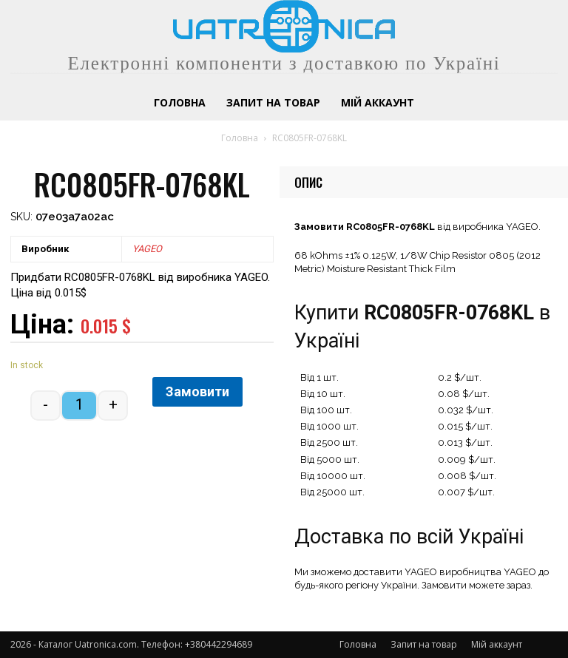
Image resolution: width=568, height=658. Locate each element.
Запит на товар (423, 644)
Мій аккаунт (496, 644)
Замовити (197, 391)
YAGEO (147, 248)
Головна (239, 138)
